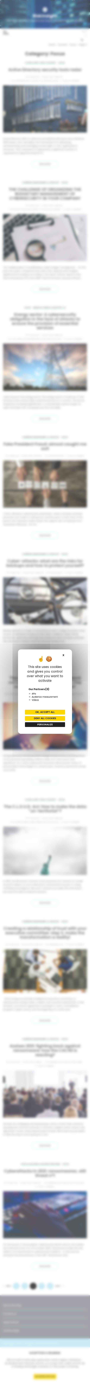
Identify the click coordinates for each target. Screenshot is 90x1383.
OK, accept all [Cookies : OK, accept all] (45, 712)
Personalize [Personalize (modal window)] (45, 724)
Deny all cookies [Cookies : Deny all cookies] (45, 718)
